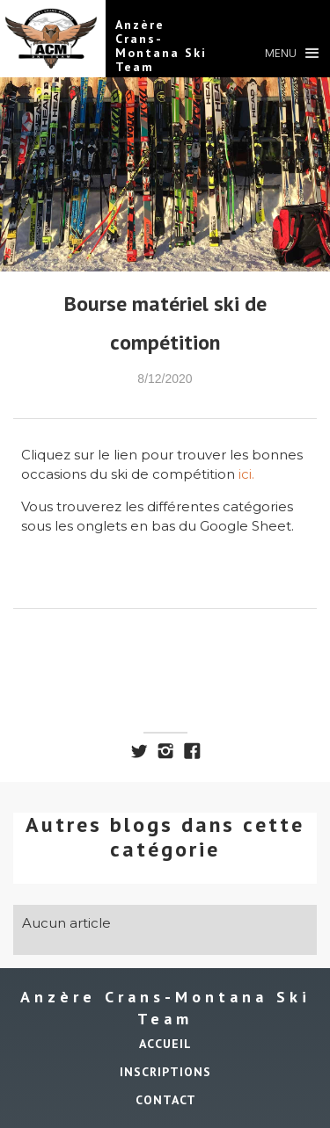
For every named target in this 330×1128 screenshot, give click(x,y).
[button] (291, 57)
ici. (246, 474)
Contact (166, 1100)
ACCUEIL (165, 1044)
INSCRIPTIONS (165, 1072)
